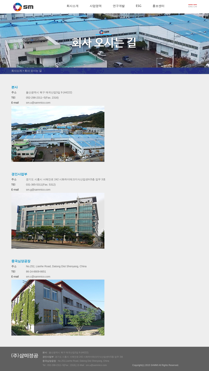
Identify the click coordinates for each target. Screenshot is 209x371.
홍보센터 (158, 5)
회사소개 (72, 5)
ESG (138, 5)
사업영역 (96, 5)
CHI (195, 6)
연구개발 (119, 5)
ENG (190, 6)
